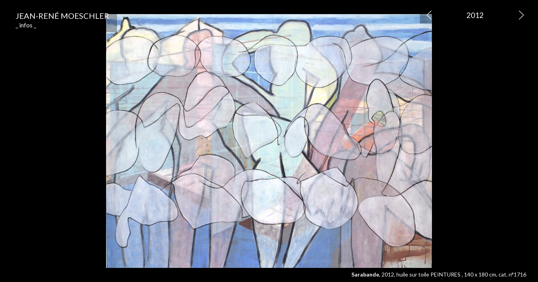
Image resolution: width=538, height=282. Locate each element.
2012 (475, 15)
